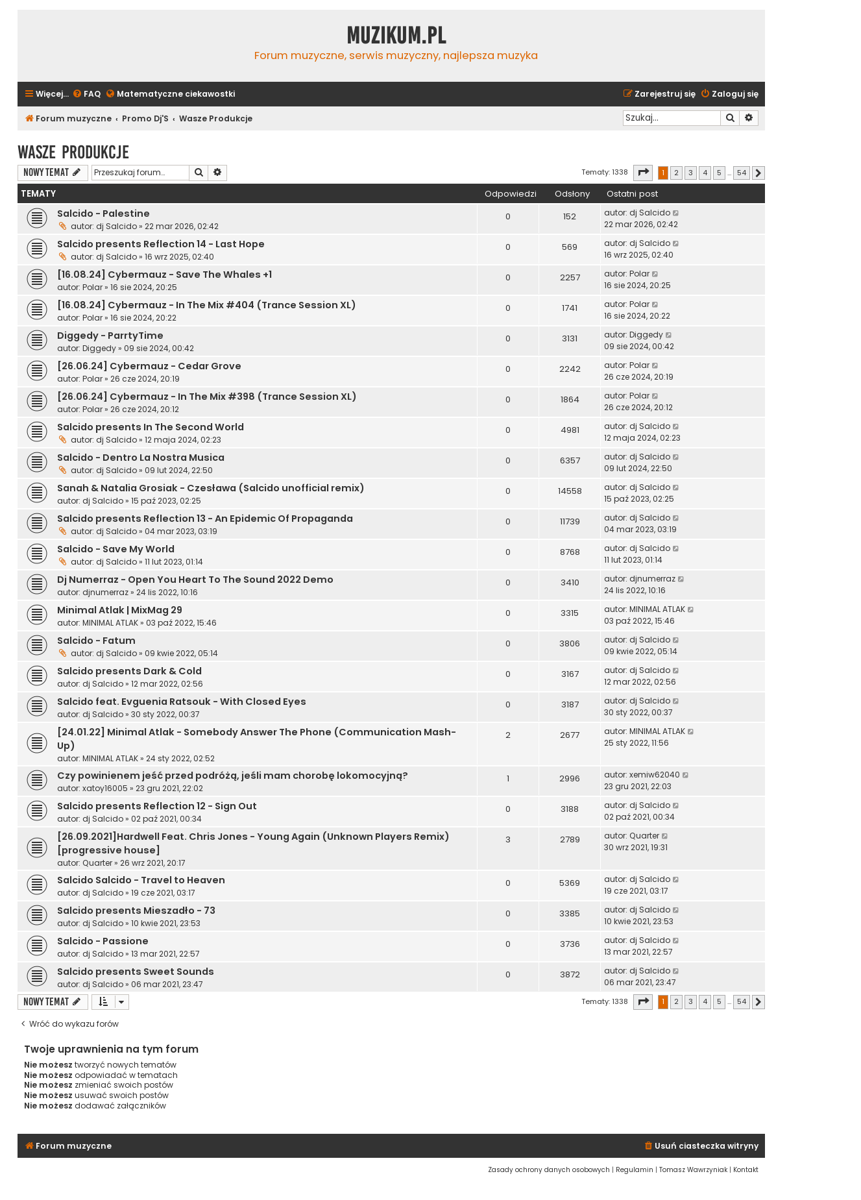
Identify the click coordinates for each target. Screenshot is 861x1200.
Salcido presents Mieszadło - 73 (136, 910)
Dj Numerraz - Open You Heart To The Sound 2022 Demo (195, 579)
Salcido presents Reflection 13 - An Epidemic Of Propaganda (205, 518)
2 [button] (676, 172)
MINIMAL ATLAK (110, 622)
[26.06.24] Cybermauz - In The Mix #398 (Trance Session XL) (207, 396)
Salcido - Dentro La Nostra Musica (140, 457)
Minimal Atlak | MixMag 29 (119, 610)
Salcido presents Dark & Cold (129, 671)
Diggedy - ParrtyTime (110, 335)
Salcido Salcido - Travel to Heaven (141, 880)
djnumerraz (105, 592)
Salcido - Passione (103, 941)
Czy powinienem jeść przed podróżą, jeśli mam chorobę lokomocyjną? (232, 775)
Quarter (97, 862)
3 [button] (690, 172)
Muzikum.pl (396, 36)
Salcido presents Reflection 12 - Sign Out (157, 806)
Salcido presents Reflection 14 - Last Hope (161, 244)
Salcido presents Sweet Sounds (135, 971)
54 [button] (741, 172)
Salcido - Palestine (103, 213)
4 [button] (705, 172)
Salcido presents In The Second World (150, 427)
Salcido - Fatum (96, 640)
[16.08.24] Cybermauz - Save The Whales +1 (164, 274)
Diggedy (99, 348)
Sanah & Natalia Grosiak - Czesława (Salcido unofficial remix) (211, 488)
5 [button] (719, 172)
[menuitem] (86, 94)
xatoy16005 (105, 788)
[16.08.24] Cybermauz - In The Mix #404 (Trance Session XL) (206, 305)
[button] (643, 172)
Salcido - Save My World (116, 549)
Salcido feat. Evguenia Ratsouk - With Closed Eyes (181, 701)
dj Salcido (116, 226)
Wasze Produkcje (73, 152)
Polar (92, 287)
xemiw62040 (654, 774)
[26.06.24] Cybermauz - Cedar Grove (149, 366)
